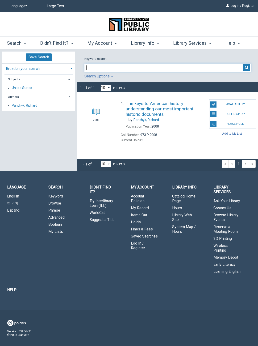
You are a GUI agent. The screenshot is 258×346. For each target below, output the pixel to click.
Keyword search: (96, 58)
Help (12, 290)
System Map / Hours (184, 229)
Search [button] (16, 42)
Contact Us (222, 208)
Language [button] (16, 187)
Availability (227, 104)
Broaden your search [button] (23, 68)
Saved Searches (144, 236)
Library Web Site (182, 217)
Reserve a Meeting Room (225, 229)
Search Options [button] (98, 76)
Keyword (55, 196)
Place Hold (227, 124)
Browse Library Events (225, 217)
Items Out (139, 215)
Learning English (227, 271)
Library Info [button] (145, 42)
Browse (54, 203)
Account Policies (138, 198)
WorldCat (97, 212)
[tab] (38, 68)
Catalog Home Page (184, 198)
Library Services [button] (192, 42)
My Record (140, 208)
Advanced (56, 217)
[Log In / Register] (227, 6)
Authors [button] (13, 97)
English (13, 196)
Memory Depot (225, 257)
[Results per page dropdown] (106, 88)
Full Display (227, 114)
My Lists (55, 231)
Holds (136, 222)
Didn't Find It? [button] (56, 42)
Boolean (55, 224)
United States (22, 88)
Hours (177, 208)
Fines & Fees (142, 229)
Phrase (54, 210)
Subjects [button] (14, 79)
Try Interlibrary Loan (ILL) (101, 203)
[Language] (17, 6)
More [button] (234, 43)
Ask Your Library (226, 201)
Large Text (55, 6)
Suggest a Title (102, 219)
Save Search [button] (39, 57)
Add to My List (232, 133)
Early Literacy (224, 264)
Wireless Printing (220, 248)
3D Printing (222, 238)
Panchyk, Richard (24, 105)
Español (13, 210)
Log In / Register (243, 6)
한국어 (12, 203)
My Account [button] (102, 42)
